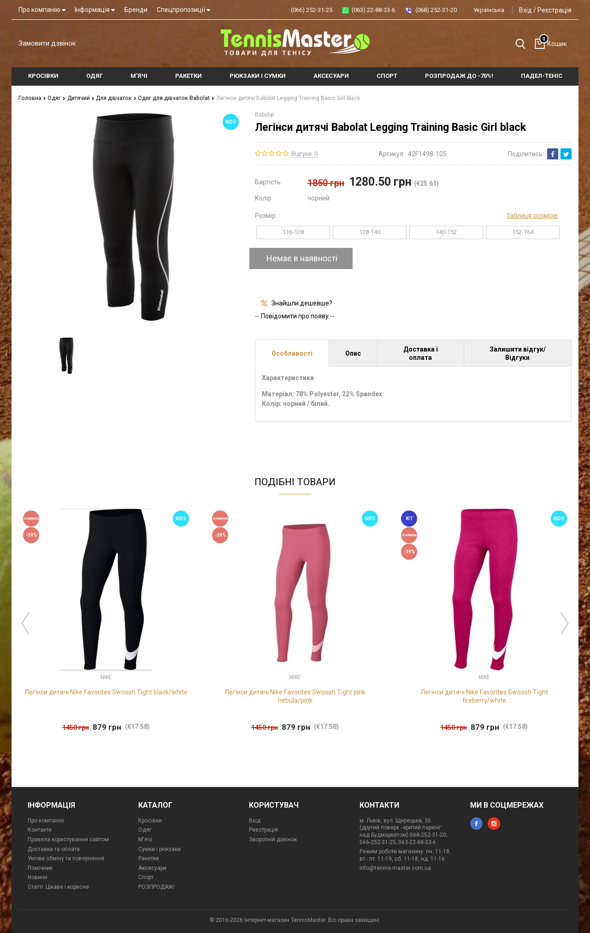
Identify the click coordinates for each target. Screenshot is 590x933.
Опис (353, 353)
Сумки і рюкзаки (159, 849)
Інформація (95, 9)
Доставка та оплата (54, 849)
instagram (494, 823)
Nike (106, 677)
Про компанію (41, 9)
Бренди (136, 9)
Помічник (40, 868)
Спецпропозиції (183, 9)
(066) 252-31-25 (311, 9)
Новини (37, 877)
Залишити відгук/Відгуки (518, 353)
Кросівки (150, 820)
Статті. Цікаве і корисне (58, 887)
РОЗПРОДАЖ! (156, 887)
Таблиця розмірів (532, 215)
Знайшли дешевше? (301, 302)
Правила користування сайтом (68, 839)
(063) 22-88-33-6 (373, 9)
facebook (476, 823)
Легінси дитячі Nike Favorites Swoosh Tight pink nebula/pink (295, 696)
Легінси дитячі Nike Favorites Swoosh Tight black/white (106, 692)
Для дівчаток (114, 98)
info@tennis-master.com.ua (395, 868)
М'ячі (145, 839)
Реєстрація (554, 10)
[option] (65, 355)
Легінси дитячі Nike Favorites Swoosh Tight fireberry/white (484, 696)
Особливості (292, 353)
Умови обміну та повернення (66, 858)
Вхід (525, 10)
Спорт (145, 877)
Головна (31, 98)
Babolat (264, 114)
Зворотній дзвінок (273, 839)
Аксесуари (152, 868)
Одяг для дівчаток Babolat (173, 98)
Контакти (40, 830)
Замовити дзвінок (47, 43)
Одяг (55, 98)
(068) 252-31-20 (436, 9)
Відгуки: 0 (304, 153)
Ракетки (148, 858)
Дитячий (79, 98)
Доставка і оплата (420, 353)
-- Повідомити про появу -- (295, 316)
